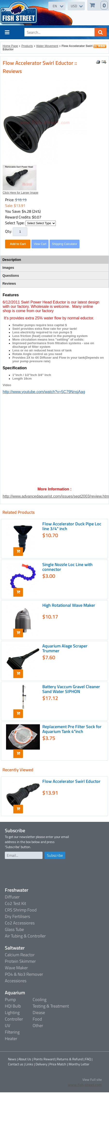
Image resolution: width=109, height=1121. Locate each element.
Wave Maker (16, 967)
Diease (39, 1012)
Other (38, 1025)
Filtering (12, 1032)
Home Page (10, 46)
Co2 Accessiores (20, 923)
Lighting (12, 1012)
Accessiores (15, 980)
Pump (10, 999)
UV (7, 1025)
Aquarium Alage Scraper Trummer (64, 648)
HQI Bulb (13, 1006)
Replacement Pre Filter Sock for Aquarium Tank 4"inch (72, 729)
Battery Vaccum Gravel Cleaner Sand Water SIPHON (71, 689)
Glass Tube (14, 929)
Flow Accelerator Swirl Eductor (71, 781)
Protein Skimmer (20, 961)
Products (27, 46)
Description (11, 260)
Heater (11, 1038)
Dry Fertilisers (17, 916)
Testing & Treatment (51, 1006)
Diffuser (12, 897)
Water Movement (47, 46)
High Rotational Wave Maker (68, 605)
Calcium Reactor (20, 954)
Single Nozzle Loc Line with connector (67, 567)
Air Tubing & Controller (25, 936)
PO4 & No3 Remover (24, 974)
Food (37, 1019)
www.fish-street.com (85, 1085)
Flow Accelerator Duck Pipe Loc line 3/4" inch (71, 526)
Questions (10, 275)
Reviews (9, 283)
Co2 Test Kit (15, 903)
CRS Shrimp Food (21, 910)
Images (8, 268)
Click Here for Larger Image (20, 192)
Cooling (39, 999)
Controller (14, 1019)
